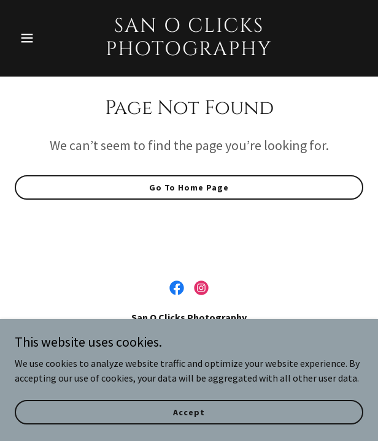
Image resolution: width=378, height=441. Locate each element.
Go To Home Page (189, 187)
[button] (41, 38)
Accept (188, 411)
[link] (189, 51)
